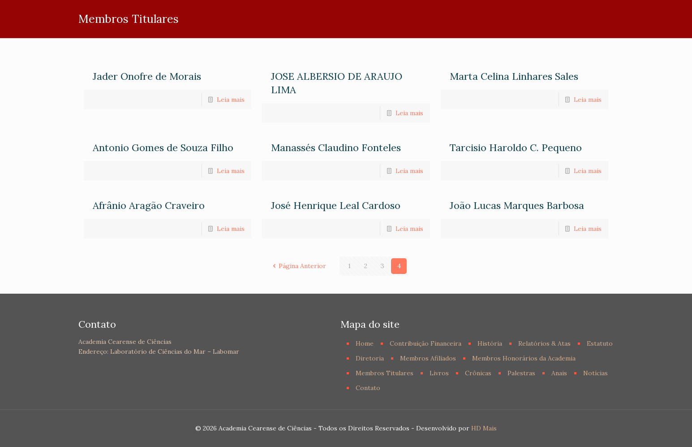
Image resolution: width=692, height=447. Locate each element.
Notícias (595, 373)
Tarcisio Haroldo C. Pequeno (516, 147)
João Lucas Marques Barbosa (517, 205)
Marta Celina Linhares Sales (514, 76)
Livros (439, 373)
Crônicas (478, 373)
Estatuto (600, 343)
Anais (559, 373)
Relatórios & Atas (544, 343)
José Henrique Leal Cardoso (335, 205)
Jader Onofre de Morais (147, 76)
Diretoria (370, 358)
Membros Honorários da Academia (524, 358)
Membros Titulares (384, 373)
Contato (368, 388)
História (489, 343)
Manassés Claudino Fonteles (336, 147)
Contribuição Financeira (425, 343)
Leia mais (231, 99)
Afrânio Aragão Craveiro (149, 205)
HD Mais (484, 428)
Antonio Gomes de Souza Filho (163, 147)
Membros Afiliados (428, 358)
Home (365, 343)
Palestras (521, 373)
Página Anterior (298, 266)
